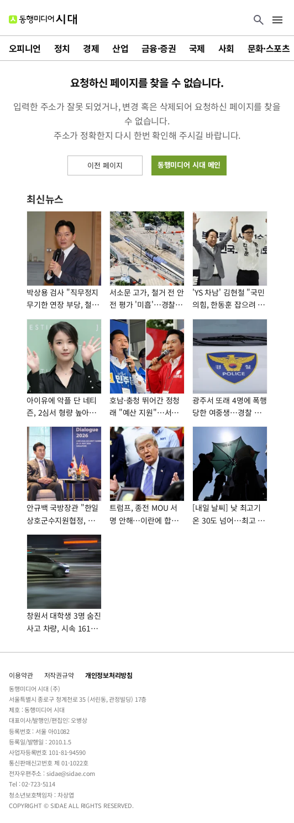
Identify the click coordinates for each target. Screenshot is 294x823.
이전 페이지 (104, 165)
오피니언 (25, 48)
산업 (120, 48)
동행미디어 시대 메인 (189, 164)
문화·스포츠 (269, 48)
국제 (197, 48)
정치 (62, 48)
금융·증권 (158, 48)
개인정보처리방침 (109, 675)
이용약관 (21, 675)
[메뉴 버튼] (277, 20)
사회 (226, 48)
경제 (91, 48)
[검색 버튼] (258, 20)
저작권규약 (59, 675)
